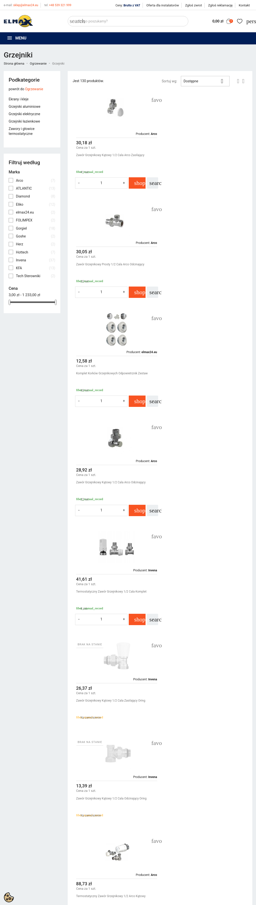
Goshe (35, 236)
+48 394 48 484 (18, 853)
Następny (236, 743)
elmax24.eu (35, 212)
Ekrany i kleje (19, 99)
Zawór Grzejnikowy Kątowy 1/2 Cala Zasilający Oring (203, 373)
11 (223, 743)
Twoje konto (206, 818)
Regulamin (140, 833)
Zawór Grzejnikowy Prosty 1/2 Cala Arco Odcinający (203, 155)
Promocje (75, 827)
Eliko (35, 204)
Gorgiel (35, 228)
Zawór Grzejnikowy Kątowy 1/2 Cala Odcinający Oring (111, 482)
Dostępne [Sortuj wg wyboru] (205, 81)
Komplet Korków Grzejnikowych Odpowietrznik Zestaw (112, 264)
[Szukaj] (128, 21)
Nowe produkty (79, 833)
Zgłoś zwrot (193, 5)
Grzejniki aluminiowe (24, 107)
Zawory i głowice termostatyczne (22, 131)
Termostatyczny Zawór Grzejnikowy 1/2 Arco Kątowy (203, 482)
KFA (35, 268)
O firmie (138, 839)
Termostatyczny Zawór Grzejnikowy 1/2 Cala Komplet (111, 373)
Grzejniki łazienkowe (24, 121)
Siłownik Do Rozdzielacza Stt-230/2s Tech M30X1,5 (110, 591)
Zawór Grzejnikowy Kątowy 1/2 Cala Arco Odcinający (203, 264)
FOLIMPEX (35, 220)
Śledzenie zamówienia (213, 827)
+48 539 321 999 (57, 5)
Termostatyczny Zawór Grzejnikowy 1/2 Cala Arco (109, 689)
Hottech (35, 252)
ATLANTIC (35, 188)
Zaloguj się (204, 833)
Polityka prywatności (148, 827)
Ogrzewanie (34, 89)
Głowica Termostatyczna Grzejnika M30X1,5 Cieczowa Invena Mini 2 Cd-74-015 (204, 691)
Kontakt (244, 5)
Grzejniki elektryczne (24, 114)
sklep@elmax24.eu (21, 5)
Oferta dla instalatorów (162, 5)
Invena (35, 260)
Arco (35, 180)
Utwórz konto (206, 839)
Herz (35, 244)
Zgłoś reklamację (220, 5)
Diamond (35, 196)
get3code (128, 874)
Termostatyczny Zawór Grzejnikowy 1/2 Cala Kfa (201, 591)
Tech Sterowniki (35, 275)
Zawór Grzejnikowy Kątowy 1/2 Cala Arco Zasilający (110, 155)
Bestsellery (76, 839)
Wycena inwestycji (146, 845)
